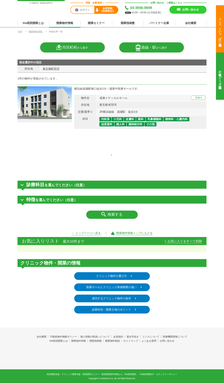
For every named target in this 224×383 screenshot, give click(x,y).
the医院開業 (112, 351)
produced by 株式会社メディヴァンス (112, 359)
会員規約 (118, 336)
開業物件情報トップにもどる (134, 233)
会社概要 (190, 23)
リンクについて (150, 336)
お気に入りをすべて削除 (184, 241)
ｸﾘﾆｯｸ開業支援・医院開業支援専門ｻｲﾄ (41, 3)
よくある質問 (149, 340)
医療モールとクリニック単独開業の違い (111, 287)
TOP (20, 31)
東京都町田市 (51, 68)
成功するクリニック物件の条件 (111, 298)
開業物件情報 (64, 23)
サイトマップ (130, 340)
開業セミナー (96, 23)
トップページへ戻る (88, 233)
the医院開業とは (33, 23)
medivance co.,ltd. (108, 378)
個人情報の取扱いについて (95, 336)
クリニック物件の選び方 (111, 275)
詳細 (197, 97)
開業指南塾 (128, 23)
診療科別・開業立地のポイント (111, 309)
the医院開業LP (147, 374)
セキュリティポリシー (166, 374)
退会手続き (133, 336)
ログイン (85, 9)
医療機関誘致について (175, 336)
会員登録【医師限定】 (107, 9)
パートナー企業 (159, 23)
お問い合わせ (167, 340)
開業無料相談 (112, 340)
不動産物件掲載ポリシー (63, 336)
